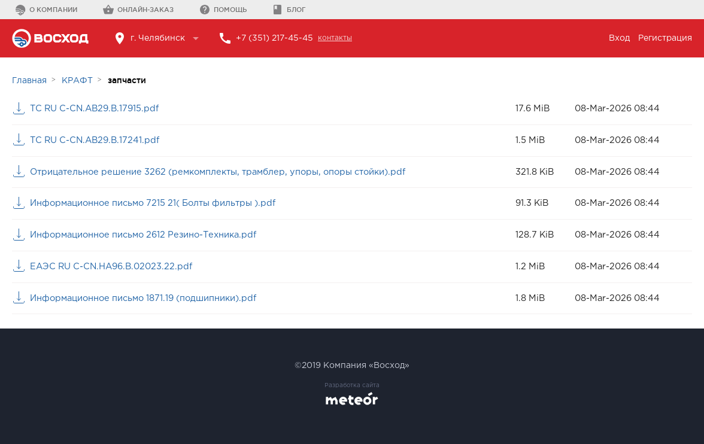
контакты (335, 38)
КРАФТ (77, 80)
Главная (29, 80)
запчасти (127, 80)
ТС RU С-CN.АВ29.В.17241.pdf (94, 140)
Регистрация (665, 38)
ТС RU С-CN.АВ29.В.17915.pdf (94, 108)
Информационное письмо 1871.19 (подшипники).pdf (143, 298)
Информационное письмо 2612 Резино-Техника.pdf (143, 235)
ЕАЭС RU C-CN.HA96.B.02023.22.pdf (111, 266)
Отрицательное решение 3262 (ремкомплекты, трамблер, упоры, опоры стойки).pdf (217, 172)
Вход (619, 38)
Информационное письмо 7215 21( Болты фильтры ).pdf (152, 203)
